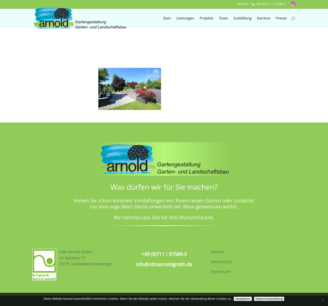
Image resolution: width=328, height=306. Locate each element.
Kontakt (242, 4)
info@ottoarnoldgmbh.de (164, 264)
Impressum (221, 271)
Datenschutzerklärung (269, 298)
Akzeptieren (242, 298)
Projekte (206, 19)
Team (223, 19)
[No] (323, 299)
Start (167, 19)
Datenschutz (221, 261)
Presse (281, 19)
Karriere (263, 19)
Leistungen (185, 19)
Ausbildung (242, 19)
